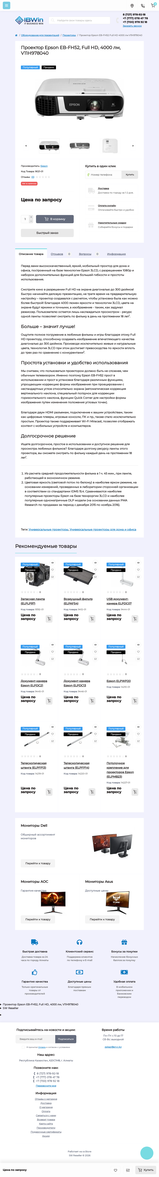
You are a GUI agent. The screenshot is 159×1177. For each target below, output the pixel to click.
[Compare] (52, 577)
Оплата (42, 1047)
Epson (44, 166)
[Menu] (6, 5)
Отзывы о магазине (46, 1099)
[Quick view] (52, 562)
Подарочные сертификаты (46, 1131)
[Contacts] (142, 5)
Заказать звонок (132, 25)
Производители (46, 1127)
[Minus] (31, 221)
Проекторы (69, 35)
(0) (32, 177)
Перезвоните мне (46, 1085)
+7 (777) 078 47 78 (135, 18)
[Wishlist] (52, 570)
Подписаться (66, 1039)
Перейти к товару (37, 863)
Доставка (103, 188)
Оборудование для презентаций (40, 35)
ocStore (86, 1151)
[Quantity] (25, 219)
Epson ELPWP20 (119, 681)
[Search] (53, 20)
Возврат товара (46, 1119)
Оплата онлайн (107, 205)
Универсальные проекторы (48, 529)
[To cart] (49, 619)
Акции (46, 1136)
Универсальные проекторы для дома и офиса (103, 529)
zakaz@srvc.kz (113, 1046)
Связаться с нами (46, 1115)
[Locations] (132, 5)
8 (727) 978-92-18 (134, 14)
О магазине (46, 1107)
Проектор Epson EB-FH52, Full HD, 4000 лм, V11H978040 (40, 1004)
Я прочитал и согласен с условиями (48, 1047)
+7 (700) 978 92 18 (135, 22)
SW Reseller (10, 1008)
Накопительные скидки (112, 222)
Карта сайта (46, 1123)
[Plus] (31, 217)
